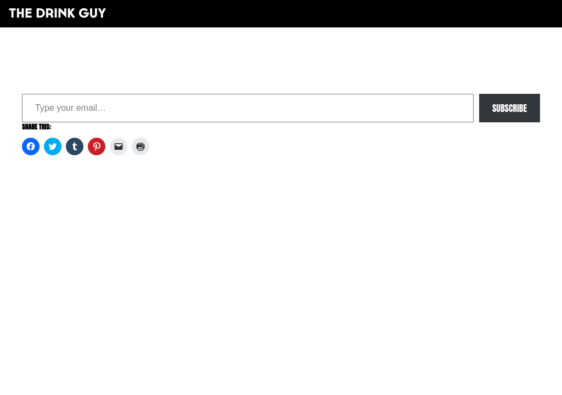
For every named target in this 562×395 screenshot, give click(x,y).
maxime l (296, 221)
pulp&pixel (294, 214)
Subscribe (509, 108)
